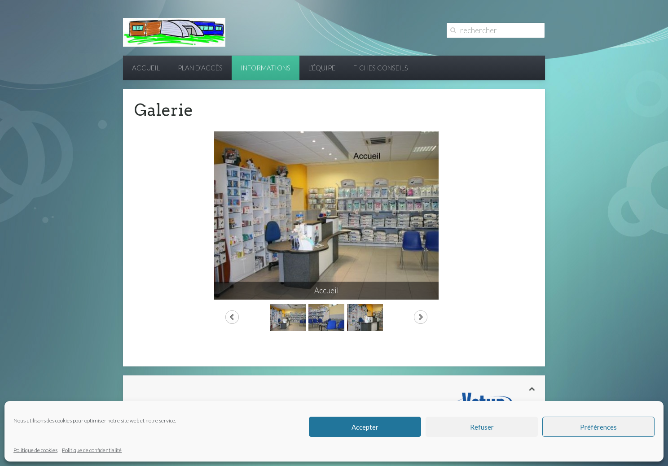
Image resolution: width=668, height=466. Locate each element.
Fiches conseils (380, 68)
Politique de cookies (35, 450)
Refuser (482, 427)
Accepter (365, 427)
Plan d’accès (200, 68)
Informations (265, 68)
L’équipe (321, 68)
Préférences (598, 427)
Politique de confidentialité (92, 450)
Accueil (146, 68)
